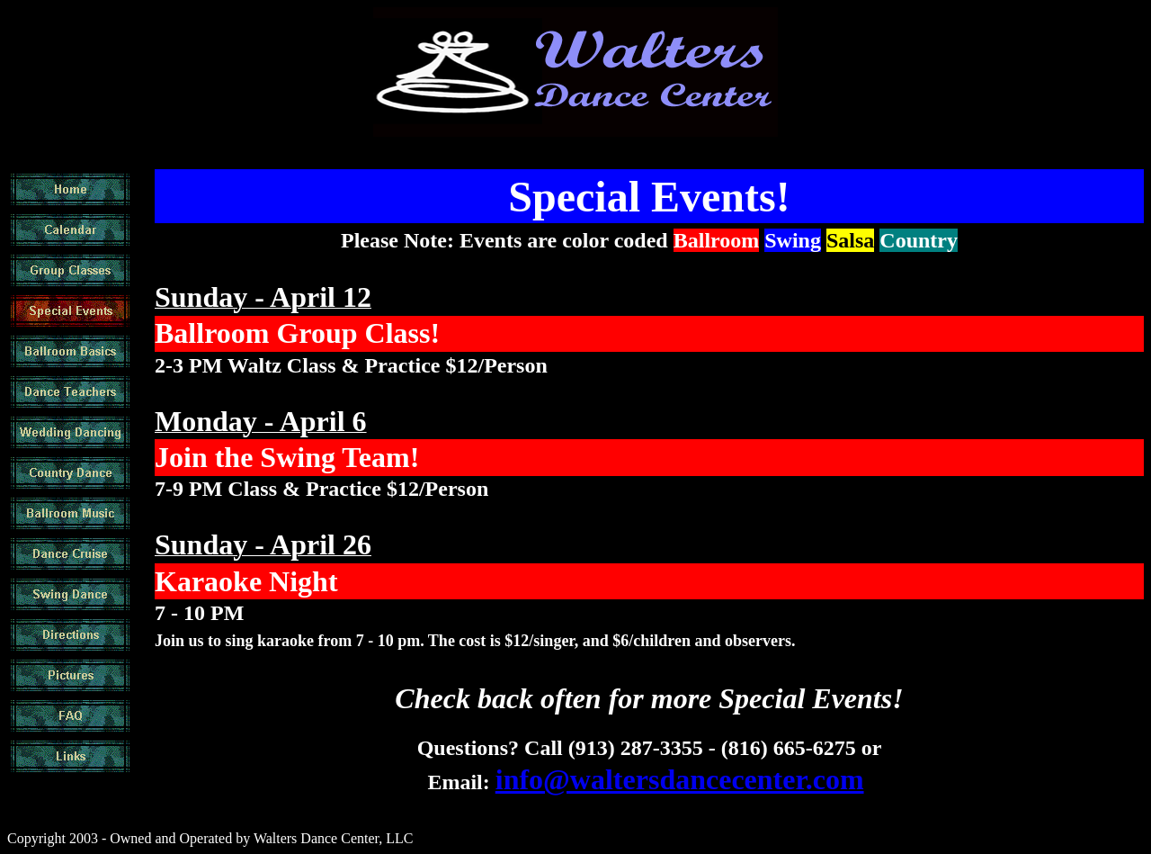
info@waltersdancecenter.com (679, 779)
